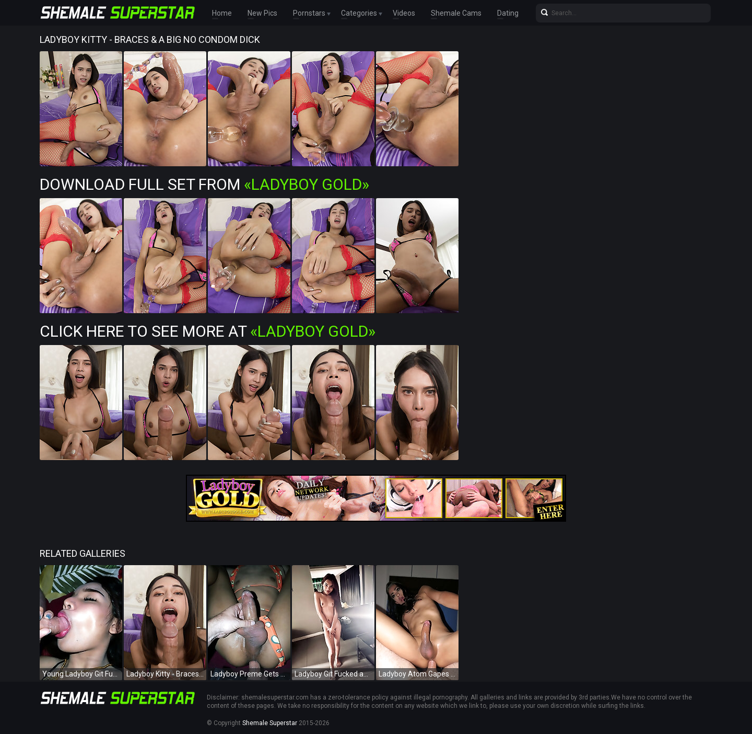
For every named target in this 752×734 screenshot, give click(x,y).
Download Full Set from (204, 184)
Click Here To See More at (207, 331)
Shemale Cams (456, 13)
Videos (404, 13)
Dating (508, 13)
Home (222, 13)
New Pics (262, 13)
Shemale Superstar (269, 723)
